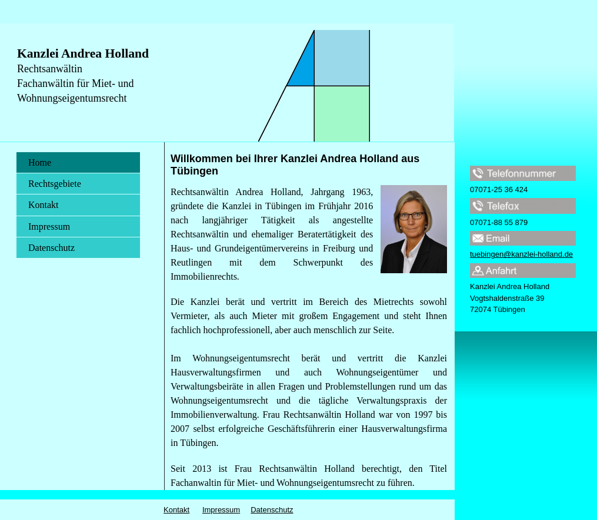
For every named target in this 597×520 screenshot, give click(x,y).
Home (39, 162)
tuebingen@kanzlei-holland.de (521, 254)
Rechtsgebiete (54, 184)
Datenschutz (51, 248)
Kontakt (43, 205)
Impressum (49, 227)
